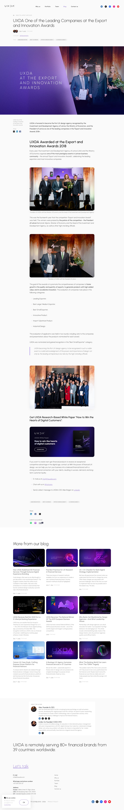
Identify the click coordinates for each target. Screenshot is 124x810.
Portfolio (48, 6)
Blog (64, 6)
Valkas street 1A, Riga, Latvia (26, 789)
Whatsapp (48, 484)
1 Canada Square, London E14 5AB (25, 794)
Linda (24, 31)
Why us (38, 6)
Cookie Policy (7, 805)
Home (56, 775)
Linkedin (77, 490)
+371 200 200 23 (18, 783)
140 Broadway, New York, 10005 (26, 791)
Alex (20, 31)
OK (24, 802)
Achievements (24, 35)
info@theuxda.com (49, 479)
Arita (47, 585)
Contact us (74, 6)
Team (57, 6)
